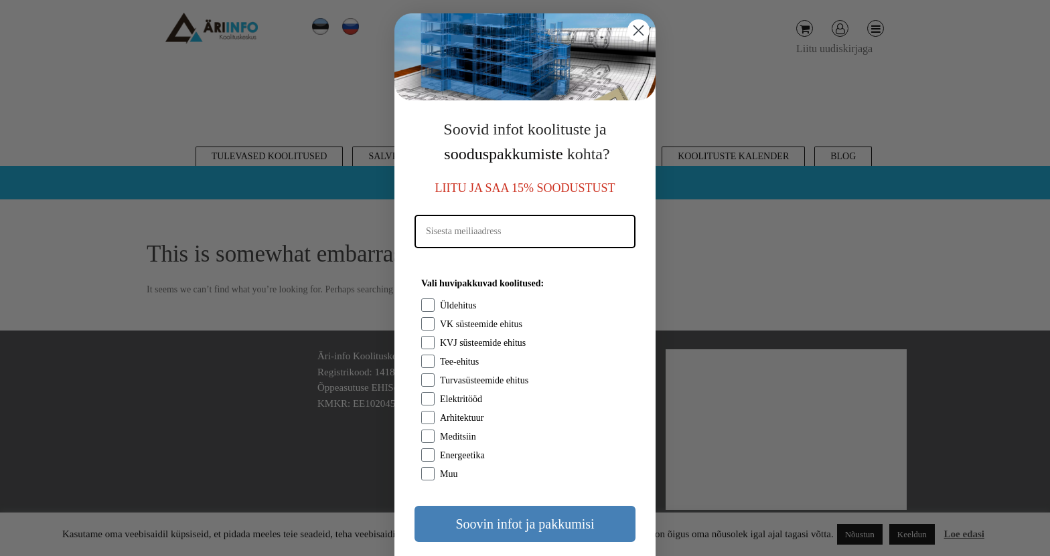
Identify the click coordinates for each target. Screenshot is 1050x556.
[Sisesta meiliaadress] (525, 231)
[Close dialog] (638, 30)
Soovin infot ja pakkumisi (524, 524)
